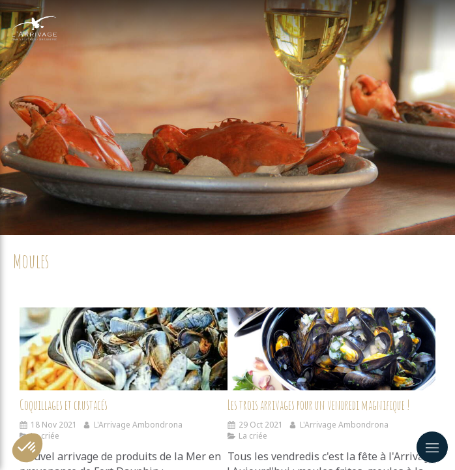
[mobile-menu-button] (432, 447)
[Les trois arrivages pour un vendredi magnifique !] (331, 349)
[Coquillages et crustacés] (124, 349)
